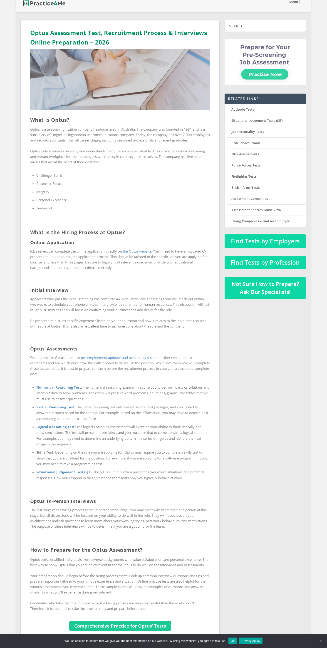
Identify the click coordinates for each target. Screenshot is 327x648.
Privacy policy (250, 641)
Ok (233, 641)
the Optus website (137, 251)
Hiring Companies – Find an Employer (260, 221)
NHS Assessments (245, 154)
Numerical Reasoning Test (58, 387)
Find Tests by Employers (265, 241)
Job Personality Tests (247, 131)
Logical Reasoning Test (55, 427)
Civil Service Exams (245, 143)
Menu (293, 6)
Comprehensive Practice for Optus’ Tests (120, 626)
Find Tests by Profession (265, 262)
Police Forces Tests (246, 165)
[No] (321, 641)
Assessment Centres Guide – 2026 (257, 210)
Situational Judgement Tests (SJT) (256, 120)
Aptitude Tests (242, 109)
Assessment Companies (249, 198)
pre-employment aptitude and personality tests (117, 357)
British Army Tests (245, 187)
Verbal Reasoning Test (55, 407)
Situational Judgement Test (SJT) (64, 472)
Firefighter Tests (244, 176)
